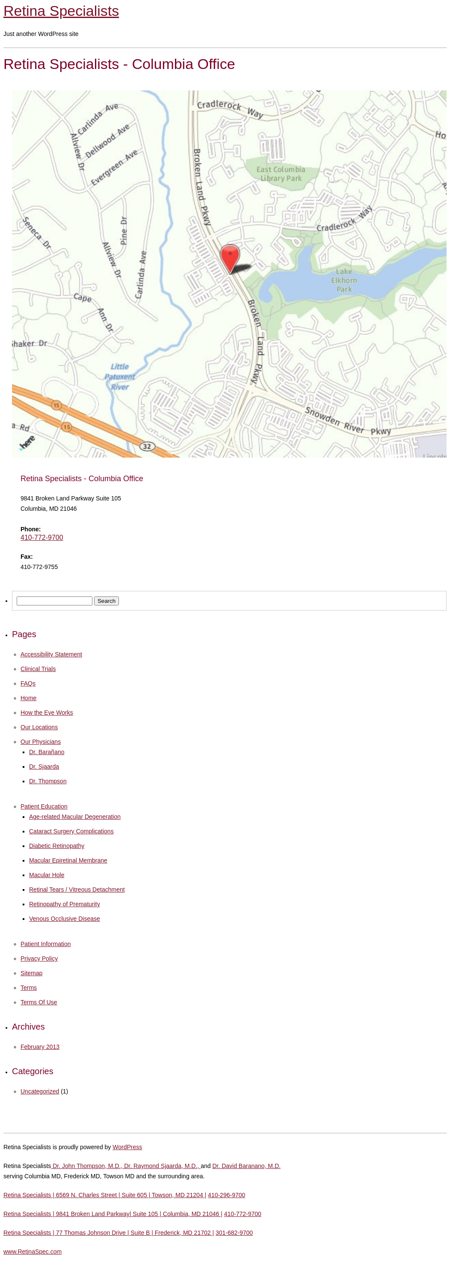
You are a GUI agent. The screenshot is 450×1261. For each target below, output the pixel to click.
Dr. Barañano (47, 752)
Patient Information (46, 944)
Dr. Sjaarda (44, 766)
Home (28, 698)
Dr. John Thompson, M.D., (86, 1165)
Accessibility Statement (51, 654)
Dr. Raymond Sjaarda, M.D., (161, 1165)
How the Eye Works (47, 712)
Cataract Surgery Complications (71, 831)
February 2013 (40, 1046)
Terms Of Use (39, 1002)
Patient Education (44, 806)
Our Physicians (41, 741)
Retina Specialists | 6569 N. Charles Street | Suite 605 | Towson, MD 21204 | (104, 1195)
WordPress (127, 1147)
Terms (29, 987)
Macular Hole (46, 875)
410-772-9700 (42, 537)
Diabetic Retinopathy (56, 845)
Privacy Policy (39, 958)
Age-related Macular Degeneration (75, 816)
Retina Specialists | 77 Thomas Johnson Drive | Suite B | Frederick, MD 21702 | (108, 1232)
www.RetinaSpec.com (32, 1251)
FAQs (28, 683)
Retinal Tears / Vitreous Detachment (77, 889)
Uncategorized (40, 1091)
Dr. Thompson (48, 781)
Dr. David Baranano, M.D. (246, 1165)
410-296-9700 (226, 1195)
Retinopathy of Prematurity (64, 904)
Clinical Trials (38, 668)
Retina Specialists (61, 11)
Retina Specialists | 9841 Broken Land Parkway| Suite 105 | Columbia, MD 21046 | (112, 1213)
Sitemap (31, 973)
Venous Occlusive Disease (64, 918)
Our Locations (39, 727)
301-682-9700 (234, 1232)
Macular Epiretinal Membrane (68, 860)
